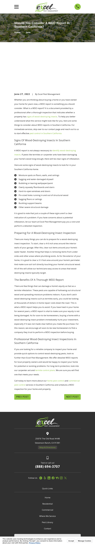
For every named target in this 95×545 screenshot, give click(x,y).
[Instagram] (61, 442)
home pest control (55, 345)
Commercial (47, 474)
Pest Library (47, 486)
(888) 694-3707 (47, 430)
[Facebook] (53, 442)
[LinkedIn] (49, 442)
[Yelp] (44, 442)
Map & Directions (47, 411)
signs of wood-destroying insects (42, 80)
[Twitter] (65, 442)
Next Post (72, 361)
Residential (47, 468)
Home (47, 461)
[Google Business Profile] (40, 442)
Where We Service (47, 480)
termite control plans (45, 334)
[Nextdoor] (57, 442)
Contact (47, 492)
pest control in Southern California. (46, 97)
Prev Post (22, 361)
